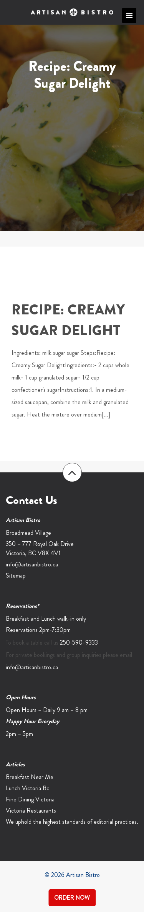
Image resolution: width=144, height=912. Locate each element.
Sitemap (16, 575)
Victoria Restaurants (31, 810)
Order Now (72, 897)
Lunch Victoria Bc (27, 788)
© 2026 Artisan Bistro (72, 874)
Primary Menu (129, 15)
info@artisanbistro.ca (32, 564)
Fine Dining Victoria (30, 799)
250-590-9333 (79, 642)
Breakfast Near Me (29, 777)
